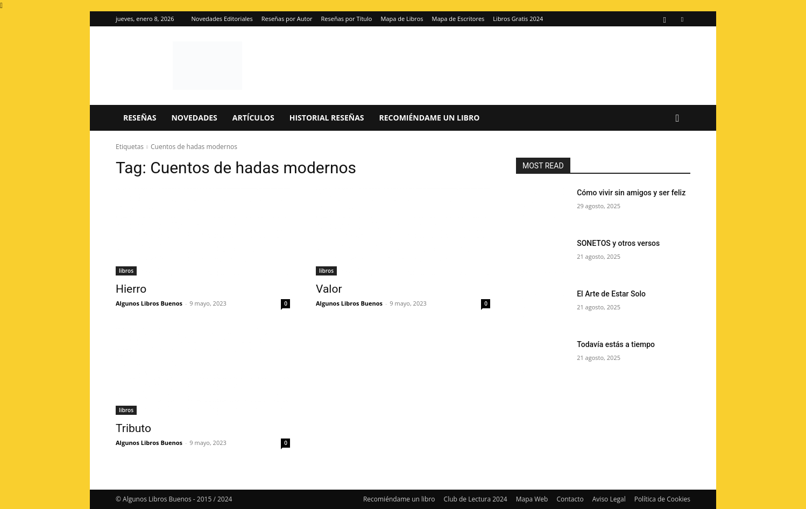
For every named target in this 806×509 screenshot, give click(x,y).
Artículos (253, 117)
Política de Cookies (662, 499)
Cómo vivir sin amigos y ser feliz (631, 192)
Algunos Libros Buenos (149, 303)
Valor (329, 288)
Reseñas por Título (346, 19)
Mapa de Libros (401, 19)
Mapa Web (532, 499)
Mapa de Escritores (458, 19)
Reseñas (139, 117)
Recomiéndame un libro (429, 117)
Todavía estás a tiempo (616, 344)
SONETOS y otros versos (618, 243)
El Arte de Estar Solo (611, 293)
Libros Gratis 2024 (518, 19)
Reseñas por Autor (287, 19)
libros (126, 270)
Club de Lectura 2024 (475, 499)
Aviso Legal (609, 499)
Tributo (133, 428)
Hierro (131, 288)
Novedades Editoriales (222, 19)
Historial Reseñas (326, 117)
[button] (677, 119)
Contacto (569, 499)
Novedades (194, 117)
